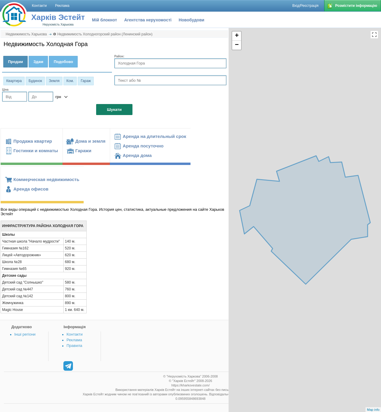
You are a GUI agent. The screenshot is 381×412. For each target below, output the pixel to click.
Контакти (74, 334)
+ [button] (237, 36)
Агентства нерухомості (147, 20)
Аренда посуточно (143, 145)
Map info (373, 409)
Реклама (74, 340)
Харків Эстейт (58, 17)
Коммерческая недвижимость (46, 179)
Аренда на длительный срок (154, 136)
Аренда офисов (31, 188)
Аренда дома (137, 155)
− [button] (237, 45)
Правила (74, 345)
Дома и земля (90, 141)
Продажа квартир (32, 141)
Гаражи (83, 150)
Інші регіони (24, 334)
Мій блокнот (104, 20)
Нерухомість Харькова (58, 24)
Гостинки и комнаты (35, 150)
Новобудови (191, 20)
